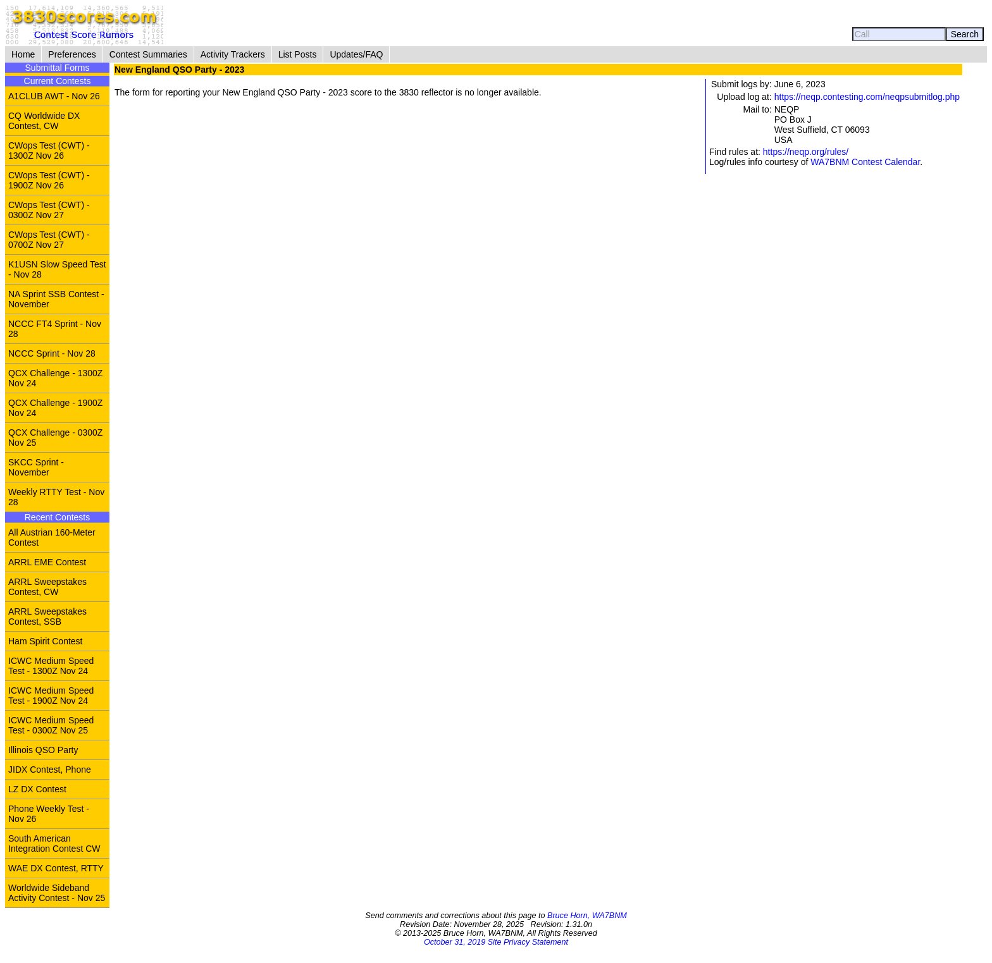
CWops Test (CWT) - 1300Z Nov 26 (49, 150)
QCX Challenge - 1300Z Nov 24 (55, 378)
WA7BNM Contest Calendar (865, 162)
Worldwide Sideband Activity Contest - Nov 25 (56, 893)
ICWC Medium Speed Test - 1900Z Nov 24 (51, 695)
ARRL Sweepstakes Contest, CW (47, 587)
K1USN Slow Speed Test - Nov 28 (57, 269)
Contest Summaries (148, 54)
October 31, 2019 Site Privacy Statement (496, 942)
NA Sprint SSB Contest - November (56, 299)
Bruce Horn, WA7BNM (587, 915)
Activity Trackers (233, 54)
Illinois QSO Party (43, 750)
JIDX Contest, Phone (49, 769)
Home (23, 54)
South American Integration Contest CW (54, 843)
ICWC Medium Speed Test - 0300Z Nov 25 (51, 725)
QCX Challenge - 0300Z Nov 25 (55, 437)
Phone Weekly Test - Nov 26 (48, 814)
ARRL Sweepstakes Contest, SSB (47, 616)
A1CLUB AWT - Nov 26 (54, 96)
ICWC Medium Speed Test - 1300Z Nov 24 (51, 666)
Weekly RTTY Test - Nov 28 (56, 497)
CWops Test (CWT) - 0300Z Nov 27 (49, 210)
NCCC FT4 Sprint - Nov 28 (54, 329)
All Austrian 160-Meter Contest (52, 537)
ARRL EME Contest (47, 562)
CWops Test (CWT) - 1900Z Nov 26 (49, 180)
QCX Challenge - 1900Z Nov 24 (55, 408)
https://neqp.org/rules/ (805, 152)
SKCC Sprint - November (36, 467)
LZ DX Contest (37, 789)
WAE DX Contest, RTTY (56, 868)
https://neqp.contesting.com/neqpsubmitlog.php (867, 97)
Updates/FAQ (356, 54)
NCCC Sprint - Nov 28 (52, 353)
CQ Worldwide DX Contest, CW (44, 121)
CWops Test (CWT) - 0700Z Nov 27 (49, 240)
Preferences (72, 54)
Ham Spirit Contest (45, 641)
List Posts (297, 54)
